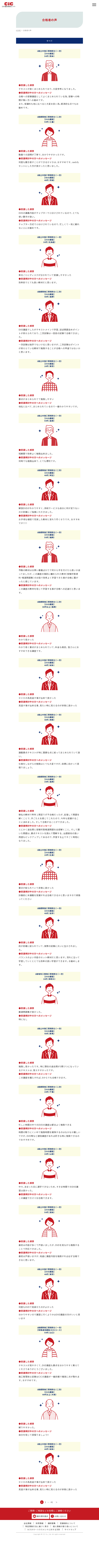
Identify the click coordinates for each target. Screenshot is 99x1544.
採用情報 (40, 1523)
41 (52, 1502)
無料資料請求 (40, 1516)
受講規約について (67, 1523)
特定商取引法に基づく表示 (37, 1526)
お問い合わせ (58, 1516)
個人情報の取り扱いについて (65, 1526)
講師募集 (52, 1523)
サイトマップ (70, 1529)
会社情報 (27, 1523)
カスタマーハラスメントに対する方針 (43, 1529)
